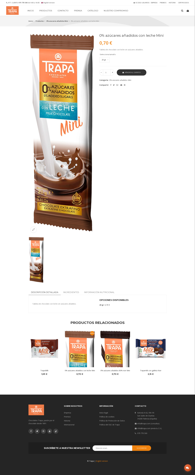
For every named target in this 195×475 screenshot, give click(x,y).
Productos (45, 10)
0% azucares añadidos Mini (57, 21)
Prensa (78, 10)
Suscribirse (142, 448)
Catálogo (93, 10)
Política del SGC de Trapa (109, 424)
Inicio (30, 10)
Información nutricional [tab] (99, 292)
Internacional (69, 424)
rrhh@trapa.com (143, 428)
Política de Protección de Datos (112, 420)
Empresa (154, 3)
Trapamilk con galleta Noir (150, 370)
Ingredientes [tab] (71, 292)
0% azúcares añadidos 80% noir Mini (115, 370)
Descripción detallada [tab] (44, 292)
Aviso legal (103, 413)
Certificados (183, 3)
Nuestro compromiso (116, 10)
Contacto (63, 10)
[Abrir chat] (187, 467)
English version (48, 3)
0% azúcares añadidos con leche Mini (80, 370)
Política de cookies (106, 417)
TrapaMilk (44, 370)
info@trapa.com (143, 423)
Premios (163, 3)
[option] (62, 134)
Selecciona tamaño (108, 54)
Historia (172, 3)
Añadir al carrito (131, 72)
